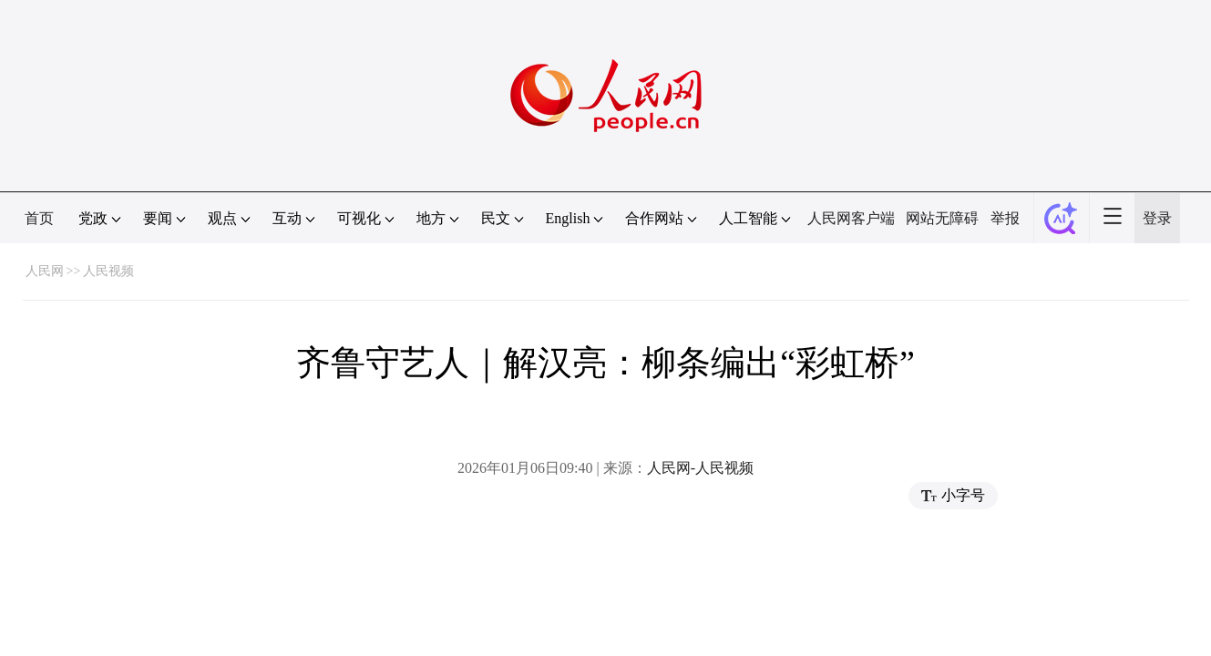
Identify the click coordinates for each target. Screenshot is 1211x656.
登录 (1157, 218)
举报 (1005, 218)
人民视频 (108, 271)
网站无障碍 (942, 218)
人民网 (45, 271)
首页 (39, 218)
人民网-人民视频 (700, 468)
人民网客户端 (851, 218)
